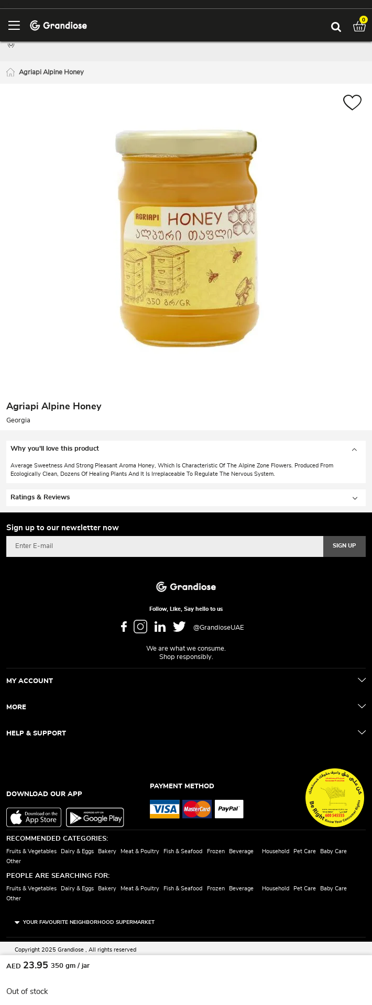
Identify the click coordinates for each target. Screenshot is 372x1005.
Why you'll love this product (54, 448)
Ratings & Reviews (40, 497)
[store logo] (58, 25)
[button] (352, 104)
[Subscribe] (344, 546)
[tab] (186, 449)
